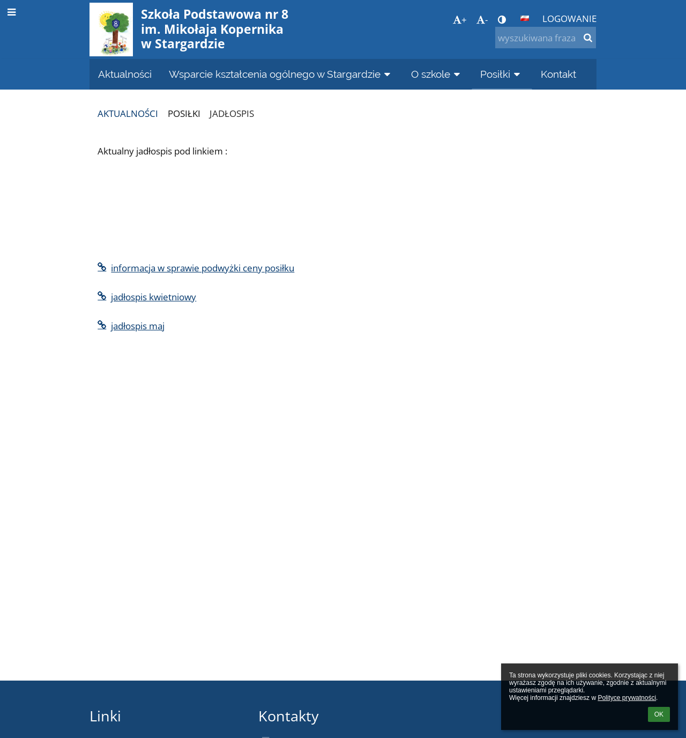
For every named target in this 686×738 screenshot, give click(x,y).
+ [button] (460, 19)
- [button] (482, 19)
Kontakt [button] (558, 74)
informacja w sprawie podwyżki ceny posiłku (196, 267)
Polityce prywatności (627, 698)
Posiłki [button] (502, 74)
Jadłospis (232, 113)
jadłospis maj (131, 325)
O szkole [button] (437, 74)
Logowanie (569, 18)
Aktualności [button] (125, 74)
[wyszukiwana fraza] (545, 37)
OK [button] (658, 714)
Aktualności (128, 113)
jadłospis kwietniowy (147, 296)
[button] (525, 18)
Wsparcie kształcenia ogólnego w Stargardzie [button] (281, 74)
